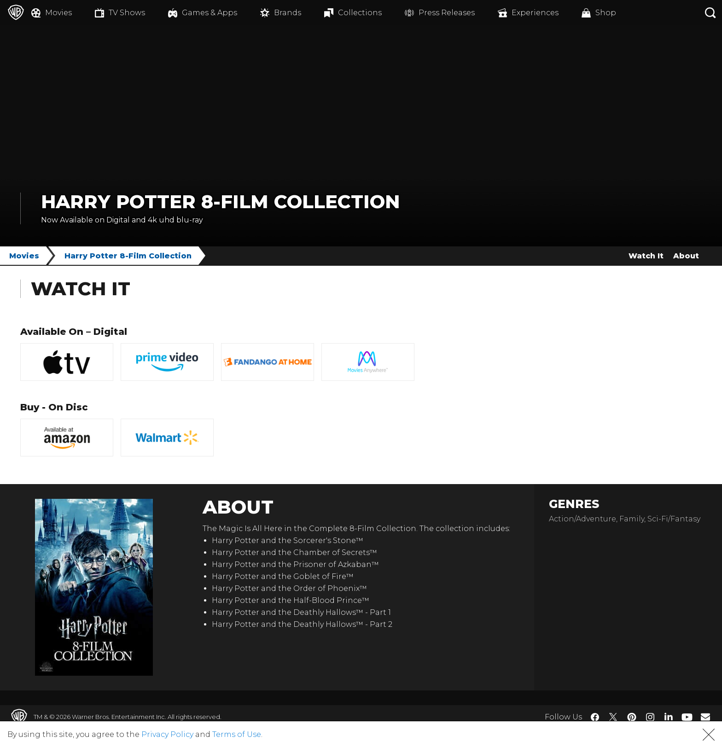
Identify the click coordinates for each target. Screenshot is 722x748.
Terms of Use (236, 734)
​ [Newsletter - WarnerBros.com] (705, 716)
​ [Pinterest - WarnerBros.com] (631, 717)
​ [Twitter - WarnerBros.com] (613, 717)
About (686, 255)
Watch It (646, 255)
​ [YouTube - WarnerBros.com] (687, 717)
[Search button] (710, 12)
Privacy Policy (167, 734)
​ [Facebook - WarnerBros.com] (594, 717)
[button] (709, 735)
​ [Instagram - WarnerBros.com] (650, 717)
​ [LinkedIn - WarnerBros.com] (668, 716)
